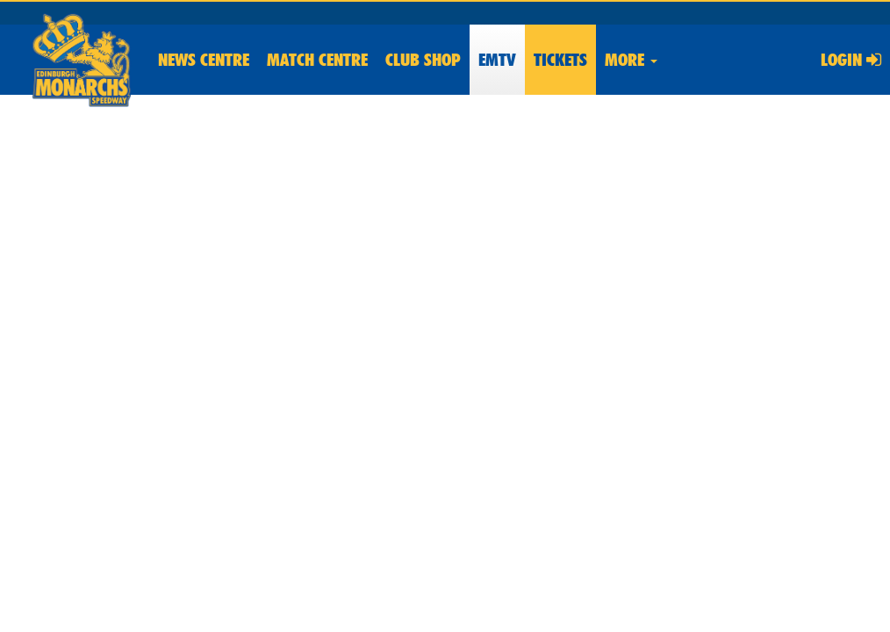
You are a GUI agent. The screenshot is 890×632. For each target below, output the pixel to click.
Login (851, 59)
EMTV (497, 59)
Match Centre (317, 59)
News (203, 59)
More (631, 59)
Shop (423, 59)
